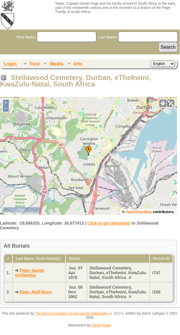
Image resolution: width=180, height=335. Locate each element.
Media (56, 63)
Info (78, 63)
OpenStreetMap (139, 212)
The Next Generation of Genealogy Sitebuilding (72, 313)
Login (10, 63)
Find (35, 63)
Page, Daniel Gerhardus (29, 272)
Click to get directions (108, 223)
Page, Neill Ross (35, 292)
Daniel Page (101, 325)
